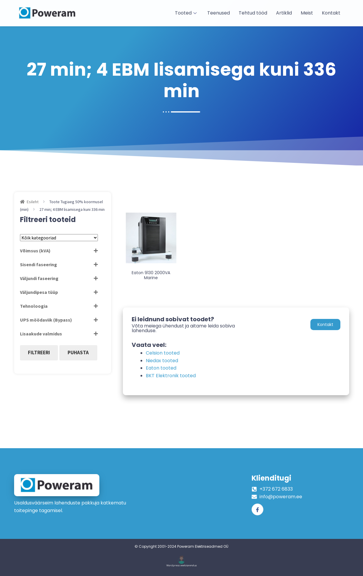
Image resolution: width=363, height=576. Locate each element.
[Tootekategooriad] (59, 237)
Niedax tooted (162, 360)
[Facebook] (257, 509)
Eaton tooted (161, 368)
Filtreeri (39, 352)
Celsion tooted (163, 353)
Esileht (33, 201)
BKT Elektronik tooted (171, 375)
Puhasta (78, 352)
